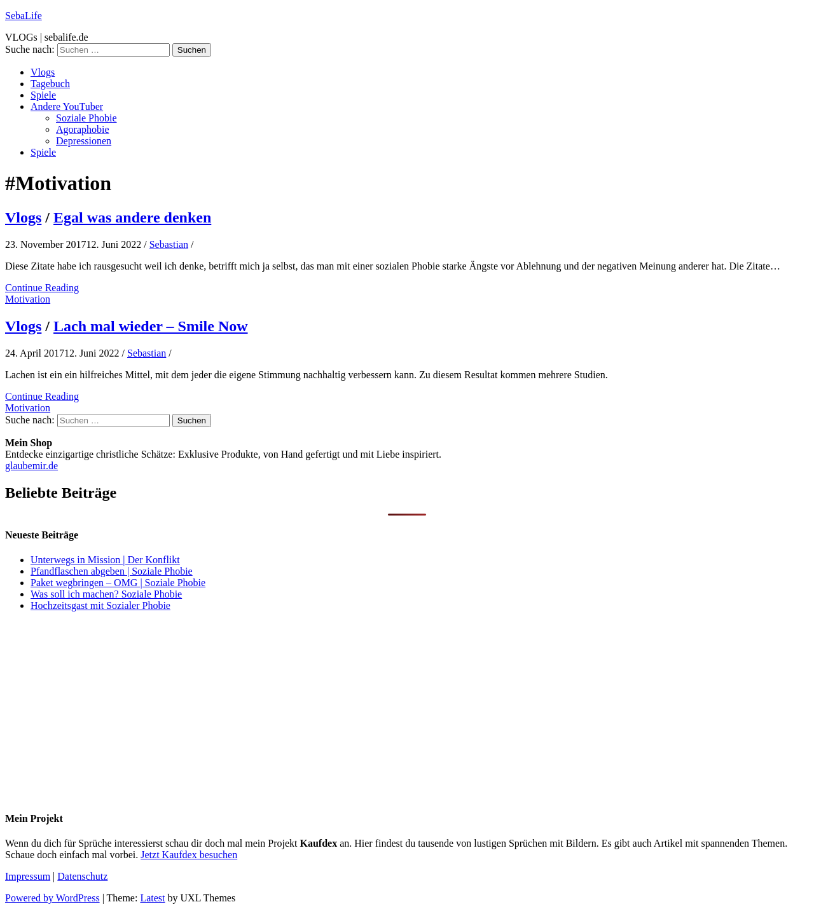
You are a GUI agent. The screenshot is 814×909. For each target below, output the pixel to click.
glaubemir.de (31, 465)
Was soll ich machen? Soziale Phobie (106, 594)
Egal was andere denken (132, 217)
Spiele (43, 95)
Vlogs (43, 72)
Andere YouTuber (67, 106)
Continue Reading (42, 287)
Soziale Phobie (86, 118)
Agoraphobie (82, 129)
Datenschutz (82, 876)
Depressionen (83, 140)
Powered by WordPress (52, 897)
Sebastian (168, 244)
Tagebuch (50, 83)
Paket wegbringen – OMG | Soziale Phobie (118, 582)
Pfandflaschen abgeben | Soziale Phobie (112, 571)
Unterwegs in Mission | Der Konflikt (105, 559)
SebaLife (23, 15)
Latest (152, 897)
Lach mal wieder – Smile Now (150, 326)
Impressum (27, 876)
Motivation (27, 299)
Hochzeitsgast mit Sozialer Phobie (100, 605)
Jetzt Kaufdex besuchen (189, 854)
